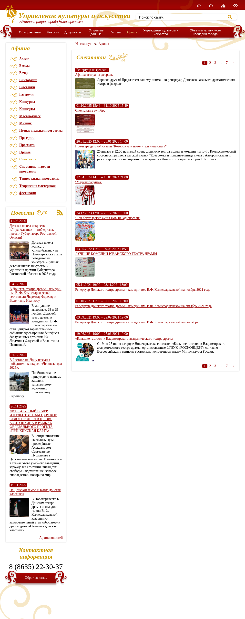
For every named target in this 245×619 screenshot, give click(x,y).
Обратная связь (36, 578)
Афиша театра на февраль (94, 75)
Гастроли (26, 94)
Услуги (116, 32)
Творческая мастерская (37, 186)
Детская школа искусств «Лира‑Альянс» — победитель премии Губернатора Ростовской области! (33, 231)
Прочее (25, 152)
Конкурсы (27, 102)
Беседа (24, 66)
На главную (83, 44)
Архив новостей (51, 538)
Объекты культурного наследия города (205, 32)
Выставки (27, 87)
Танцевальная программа (39, 178)
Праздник (26, 138)
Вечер (23, 73)
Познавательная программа (40, 130)
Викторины (28, 80)
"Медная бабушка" (88, 182)
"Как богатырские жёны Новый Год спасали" (107, 218)
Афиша (131, 32)
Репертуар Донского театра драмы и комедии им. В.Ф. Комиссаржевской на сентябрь (136, 322)
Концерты (27, 109)
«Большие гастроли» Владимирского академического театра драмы (124, 338)
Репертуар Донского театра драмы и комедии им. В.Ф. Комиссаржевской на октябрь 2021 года (143, 306)
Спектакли (28, 159)
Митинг (25, 123)
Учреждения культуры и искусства (160, 32)
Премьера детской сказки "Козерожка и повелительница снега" (121, 146)
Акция (24, 58)
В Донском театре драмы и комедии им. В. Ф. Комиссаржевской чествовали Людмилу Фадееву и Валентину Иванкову (35, 294)
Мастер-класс (30, 116)
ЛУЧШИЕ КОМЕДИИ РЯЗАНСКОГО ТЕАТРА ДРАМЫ (116, 254)
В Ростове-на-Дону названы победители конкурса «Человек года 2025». (36, 363)
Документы (72, 32)
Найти (230, 17)
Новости (53, 32)
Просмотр (27, 145)
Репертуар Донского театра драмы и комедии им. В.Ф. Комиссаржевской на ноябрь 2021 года (142, 289)
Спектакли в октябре (90, 110)
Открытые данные (96, 32)
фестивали (27, 193)
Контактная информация (36, 553)
